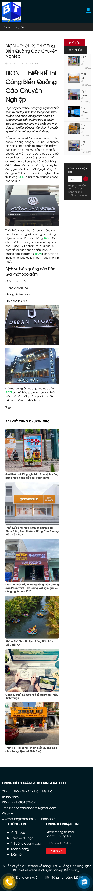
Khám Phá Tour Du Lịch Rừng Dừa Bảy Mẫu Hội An (29, 642)
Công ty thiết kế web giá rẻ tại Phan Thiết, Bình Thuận (31, 696)
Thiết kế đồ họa (22, 838)
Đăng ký (56, 851)
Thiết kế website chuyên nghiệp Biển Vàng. (48, 870)
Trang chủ (10, 27)
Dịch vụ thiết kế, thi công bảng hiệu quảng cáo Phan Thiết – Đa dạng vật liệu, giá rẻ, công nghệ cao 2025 (32, 588)
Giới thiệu (18, 832)
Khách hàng (20, 849)
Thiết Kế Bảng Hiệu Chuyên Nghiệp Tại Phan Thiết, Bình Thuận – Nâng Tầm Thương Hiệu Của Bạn (32, 531)
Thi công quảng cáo (26, 843)
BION (47, 238)
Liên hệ (16, 854)
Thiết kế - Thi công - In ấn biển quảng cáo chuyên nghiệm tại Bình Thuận (31, 749)
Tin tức (25, 27)
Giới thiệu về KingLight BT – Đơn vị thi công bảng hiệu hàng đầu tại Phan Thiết (32, 475)
